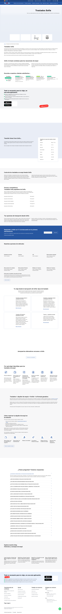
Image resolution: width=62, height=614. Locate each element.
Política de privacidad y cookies (9, 235)
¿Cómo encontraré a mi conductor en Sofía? (18, 528)
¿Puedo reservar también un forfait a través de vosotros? (21, 518)
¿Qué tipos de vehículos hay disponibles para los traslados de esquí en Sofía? (24, 484)
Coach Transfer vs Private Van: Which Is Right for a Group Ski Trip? (10, 558)
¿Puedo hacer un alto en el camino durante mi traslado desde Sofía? (22, 503)
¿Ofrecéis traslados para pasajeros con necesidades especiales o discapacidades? (25, 535)
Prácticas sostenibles (7, 595)
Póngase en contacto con (54, 3)
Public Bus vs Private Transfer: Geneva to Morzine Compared (24, 558)
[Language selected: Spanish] (7, 1)
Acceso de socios (34, 592)
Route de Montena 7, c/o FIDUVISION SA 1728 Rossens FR (51, 600)
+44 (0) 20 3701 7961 (49, 596)
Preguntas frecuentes (21, 591)
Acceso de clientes (21, 594)
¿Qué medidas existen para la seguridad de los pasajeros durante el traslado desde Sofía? (27, 523)
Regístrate (55, 232)
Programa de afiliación (35, 589)
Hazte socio (34, 591)
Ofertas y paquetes (7, 593)
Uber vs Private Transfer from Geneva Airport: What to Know (51, 558)
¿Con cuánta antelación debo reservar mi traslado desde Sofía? (22, 481)
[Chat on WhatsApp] (60, 609)
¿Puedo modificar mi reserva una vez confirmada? (19, 511)
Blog (41, 3)
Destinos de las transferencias (19, 3)
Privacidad (14, 612)
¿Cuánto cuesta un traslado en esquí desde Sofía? (19, 506)
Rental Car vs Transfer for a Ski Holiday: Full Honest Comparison (38, 558)
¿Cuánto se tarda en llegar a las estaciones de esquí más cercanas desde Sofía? (25, 498)
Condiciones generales (8, 612)
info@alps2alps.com (49, 590)
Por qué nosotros (7, 598)
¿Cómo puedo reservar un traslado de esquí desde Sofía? (20, 479)
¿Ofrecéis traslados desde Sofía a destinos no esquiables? (21, 521)
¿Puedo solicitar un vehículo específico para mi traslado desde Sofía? (23, 533)
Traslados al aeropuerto (36, 3)
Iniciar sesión (55, 0)
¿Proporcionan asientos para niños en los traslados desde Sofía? (22, 496)
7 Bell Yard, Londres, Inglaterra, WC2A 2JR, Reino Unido (50, 594)
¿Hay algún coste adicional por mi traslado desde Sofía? (20, 508)
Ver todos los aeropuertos (31, 357)
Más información (18, 326)
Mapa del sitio (19, 612)
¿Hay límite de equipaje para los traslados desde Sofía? (20, 491)
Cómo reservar (20, 589)
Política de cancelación (22, 592)
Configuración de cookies (22, 596)
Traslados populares (27, 3)
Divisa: (48, 0)
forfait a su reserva (55, 398)
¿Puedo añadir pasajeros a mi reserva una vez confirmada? (21, 513)
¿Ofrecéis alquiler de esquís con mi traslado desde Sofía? (20, 516)
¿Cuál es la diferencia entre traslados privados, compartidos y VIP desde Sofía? (25, 486)
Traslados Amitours (35, 594)
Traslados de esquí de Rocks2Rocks (10, 600)
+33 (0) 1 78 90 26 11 (49, 601)
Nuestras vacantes (35, 596)
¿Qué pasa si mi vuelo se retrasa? (16, 501)
